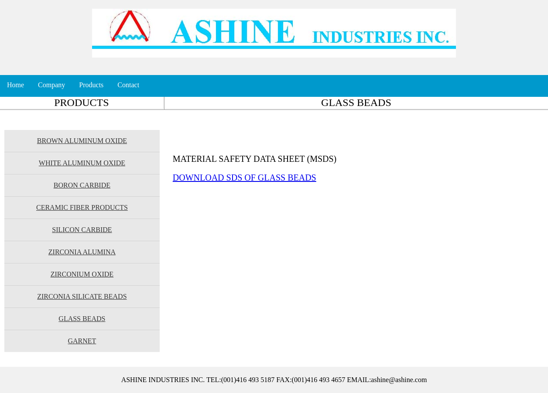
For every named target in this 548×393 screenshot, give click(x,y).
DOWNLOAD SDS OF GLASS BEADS (244, 177)
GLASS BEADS (81, 318)
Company (51, 85)
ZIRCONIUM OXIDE (82, 274)
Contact (128, 85)
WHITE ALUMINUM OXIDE (82, 163)
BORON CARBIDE (82, 185)
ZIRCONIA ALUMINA (82, 252)
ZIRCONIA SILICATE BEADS (82, 296)
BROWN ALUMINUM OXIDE (82, 140)
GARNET (82, 341)
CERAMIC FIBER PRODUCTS (82, 207)
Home (15, 85)
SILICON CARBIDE (82, 229)
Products (91, 85)
